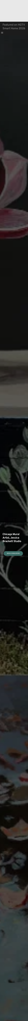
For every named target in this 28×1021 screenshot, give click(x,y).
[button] (2, 33)
